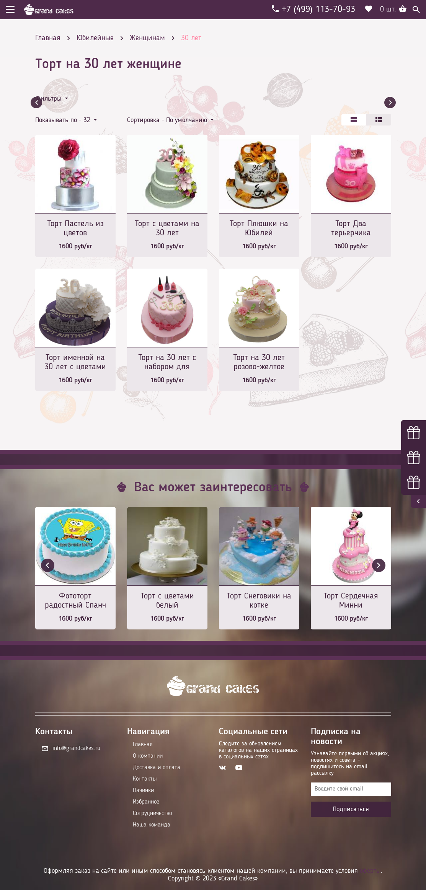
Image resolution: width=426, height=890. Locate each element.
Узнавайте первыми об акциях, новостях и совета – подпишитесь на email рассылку (350, 763)
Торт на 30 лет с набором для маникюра (167, 363)
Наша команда (151, 825)
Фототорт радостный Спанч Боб (75, 601)
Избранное (146, 802)
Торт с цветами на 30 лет (167, 228)
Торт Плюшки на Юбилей (259, 228)
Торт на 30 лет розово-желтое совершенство (259, 363)
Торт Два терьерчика (351, 228)
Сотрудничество (152, 813)
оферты (370, 870)
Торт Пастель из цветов (75, 228)
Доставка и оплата (156, 767)
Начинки (143, 790)
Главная (143, 745)
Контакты (145, 779)
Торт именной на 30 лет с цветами (75, 362)
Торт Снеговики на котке (259, 601)
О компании (148, 756)
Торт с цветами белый (167, 601)
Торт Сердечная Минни (350, 601)
